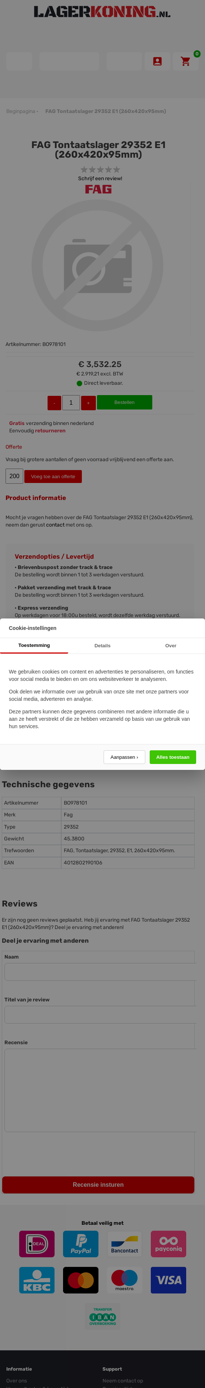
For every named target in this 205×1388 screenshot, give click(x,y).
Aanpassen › (124, 757)
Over (170, 645)
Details (102, 645)
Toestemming (34, 645)
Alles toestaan (173, 757)
